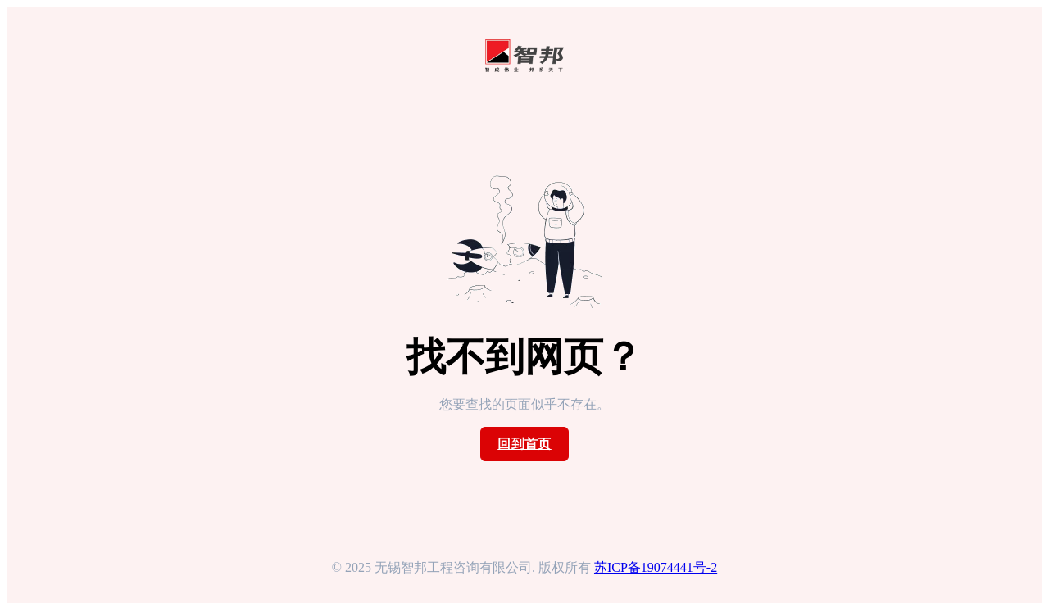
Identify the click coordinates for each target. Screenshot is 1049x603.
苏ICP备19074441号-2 (655, 567)
